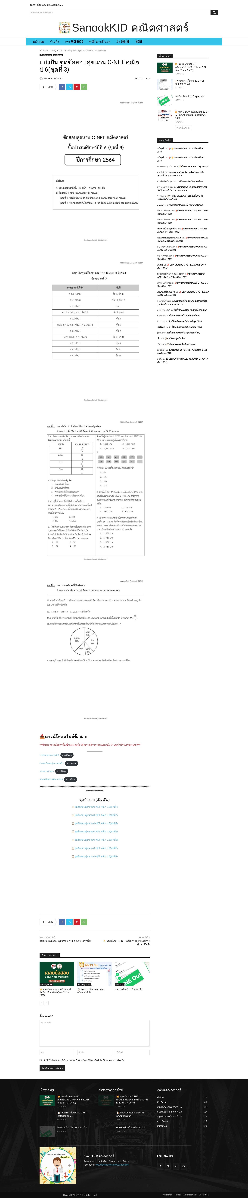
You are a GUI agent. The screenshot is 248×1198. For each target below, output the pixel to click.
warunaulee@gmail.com (169, 237)
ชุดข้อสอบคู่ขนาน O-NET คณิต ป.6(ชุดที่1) (96, 806)
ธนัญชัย (160, 148)
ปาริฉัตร (160, 327)
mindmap (120, 984)
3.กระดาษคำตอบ (47, 771)
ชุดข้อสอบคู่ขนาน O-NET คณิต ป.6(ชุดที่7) (96, 848)
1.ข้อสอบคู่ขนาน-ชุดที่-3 (49, 755)
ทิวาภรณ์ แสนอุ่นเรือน (167, 228)
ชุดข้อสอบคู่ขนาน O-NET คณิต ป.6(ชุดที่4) (96, 823)
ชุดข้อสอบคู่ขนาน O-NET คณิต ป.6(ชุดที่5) (96, 831)
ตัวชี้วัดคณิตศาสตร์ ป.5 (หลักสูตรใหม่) (183, 332)
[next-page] (47, 1003)
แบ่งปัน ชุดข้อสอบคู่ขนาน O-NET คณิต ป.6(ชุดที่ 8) (65, 941)
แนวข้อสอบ (58, 55)
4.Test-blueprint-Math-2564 (51, 779)
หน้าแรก (43, 50)
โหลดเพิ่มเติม (182, 128)
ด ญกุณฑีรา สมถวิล (166, 291)
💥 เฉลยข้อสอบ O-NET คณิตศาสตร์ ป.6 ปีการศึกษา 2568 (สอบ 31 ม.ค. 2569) (55, 992)
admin (49, 78)
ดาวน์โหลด (67, 755)
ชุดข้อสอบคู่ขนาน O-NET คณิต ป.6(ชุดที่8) (96, 856)
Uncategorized (55, 50)
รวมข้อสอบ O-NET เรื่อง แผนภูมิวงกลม (185, 204)
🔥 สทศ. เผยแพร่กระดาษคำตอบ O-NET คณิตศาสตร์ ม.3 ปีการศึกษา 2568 (191, 115)
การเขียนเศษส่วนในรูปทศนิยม (189, 181)
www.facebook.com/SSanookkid (112, 1164)
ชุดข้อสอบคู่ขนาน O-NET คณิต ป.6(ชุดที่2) (96, 815)
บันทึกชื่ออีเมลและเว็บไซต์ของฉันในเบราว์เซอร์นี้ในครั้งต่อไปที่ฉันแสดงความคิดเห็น (83, 1060)
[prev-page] (41, 1003)
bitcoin (160, 204)
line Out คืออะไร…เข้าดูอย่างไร (128, 989)
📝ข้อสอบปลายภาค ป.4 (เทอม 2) (193, 166)
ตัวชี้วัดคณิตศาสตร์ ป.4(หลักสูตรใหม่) (190, 309)
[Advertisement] (95, 885)
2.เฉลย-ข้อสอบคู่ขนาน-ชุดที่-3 (52, 763)
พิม (158, 338)
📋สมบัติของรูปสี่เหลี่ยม (174, 338)
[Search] (214, 12)
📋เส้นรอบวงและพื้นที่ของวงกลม (180, 344)
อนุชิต (160, 264)
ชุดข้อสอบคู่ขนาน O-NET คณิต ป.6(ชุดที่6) (96, 839)
